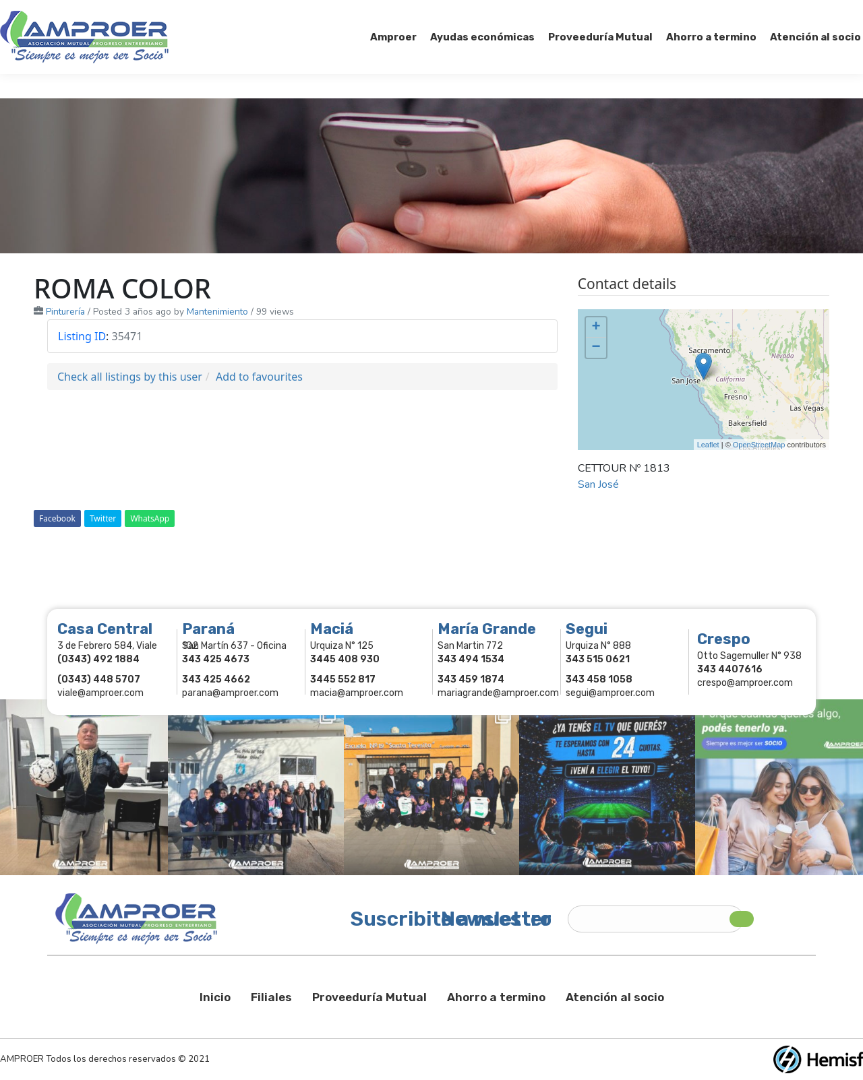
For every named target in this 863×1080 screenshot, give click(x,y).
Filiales (271, 997)
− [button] (596, 348)
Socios (693, 12)
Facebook (57, 518)
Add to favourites (259, 376)
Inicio (215, 997)
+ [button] (596, 327)
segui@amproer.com (610, 693)
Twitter (103, 518)
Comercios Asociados (778, 12)
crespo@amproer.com (745, 683)
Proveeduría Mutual (369, 997)
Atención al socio (615, 997)
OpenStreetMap (759, 445)
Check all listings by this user (129, 376)
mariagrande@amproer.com (498, 693)
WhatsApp (149, 518)
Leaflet (708, 445)
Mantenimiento (217, 311)
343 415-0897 (150, 12)
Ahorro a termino (496, 997)
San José (598, 484)
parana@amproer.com (230, 693)
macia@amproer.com (356, 693)
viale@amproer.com (100, 693)
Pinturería (65, 311)
